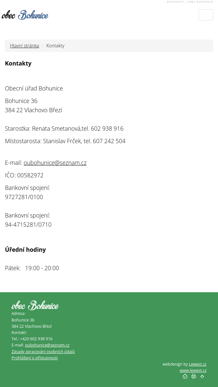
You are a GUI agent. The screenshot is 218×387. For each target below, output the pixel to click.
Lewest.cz (197, 364)
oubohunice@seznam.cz (55, 163)
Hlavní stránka (24, 45)
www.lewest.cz (193, 370)
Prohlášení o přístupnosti (35, 358)
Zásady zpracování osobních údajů (43, 351)
